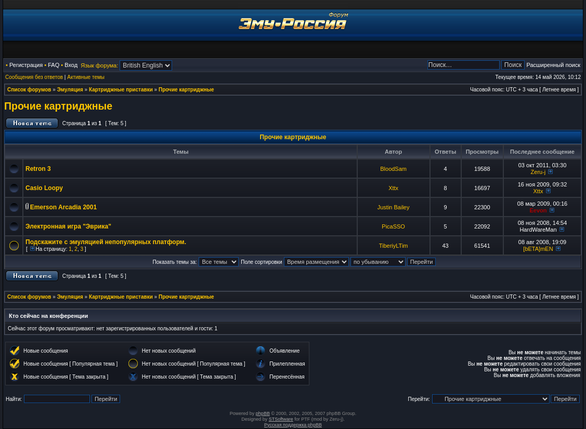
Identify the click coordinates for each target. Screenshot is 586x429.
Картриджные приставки (121, 89)
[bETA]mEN (538, 249)
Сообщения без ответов (34, 77)
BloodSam (393, 169)
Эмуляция (70, 89)
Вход (70, 65)
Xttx (393, 188)
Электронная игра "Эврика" (68, 226)
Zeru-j (538, 172)
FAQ (53, 65)
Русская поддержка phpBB (293, 424)
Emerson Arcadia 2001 (63, 207)
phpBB (263, 413)
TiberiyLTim (393, 246)
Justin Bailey (393, 207)
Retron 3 (38, 168)
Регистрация (26, 65)
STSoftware (281, 419)
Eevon (537, 210)
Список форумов (29, 89)
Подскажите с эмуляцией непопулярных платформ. (105, 242)
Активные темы (86, 77)
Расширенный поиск (553, 65)
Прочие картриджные (186, 89)
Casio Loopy (44, 188)
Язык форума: (99, 65)
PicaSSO (393, 226)
